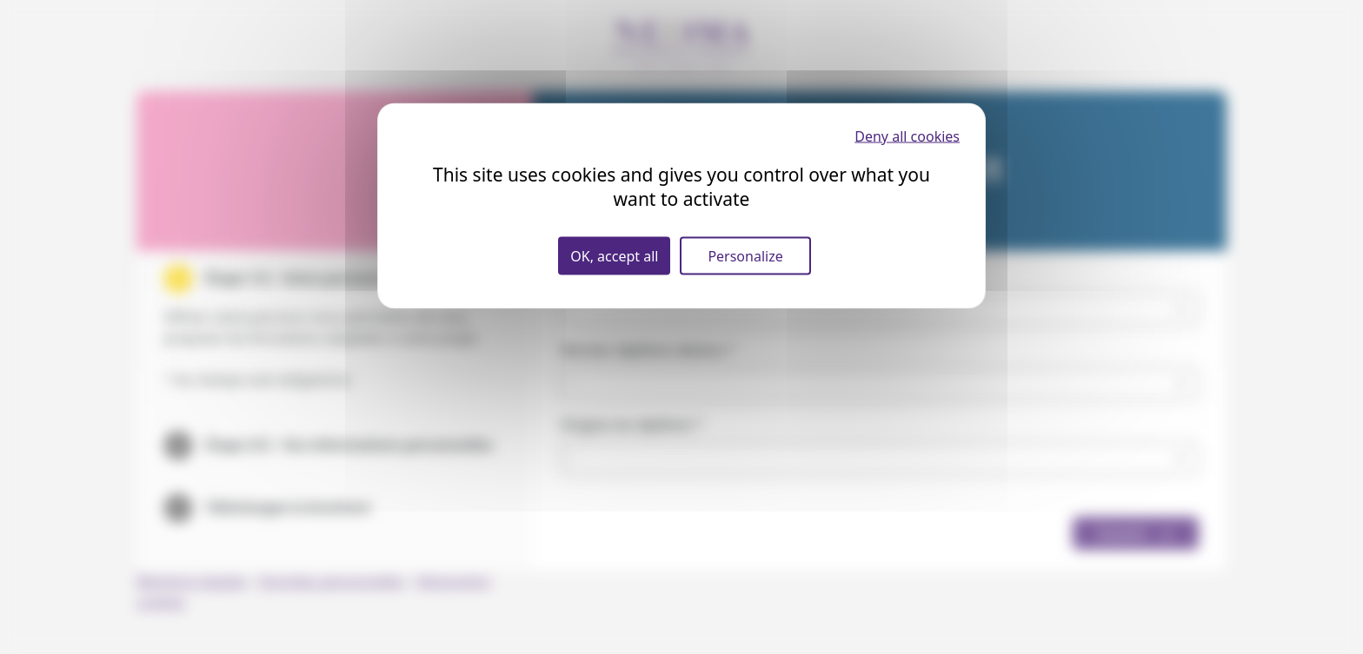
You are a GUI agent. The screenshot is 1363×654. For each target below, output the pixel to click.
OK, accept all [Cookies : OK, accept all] (614, 256)
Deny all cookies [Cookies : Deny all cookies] (907, 136)
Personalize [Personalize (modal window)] (745, 256)
